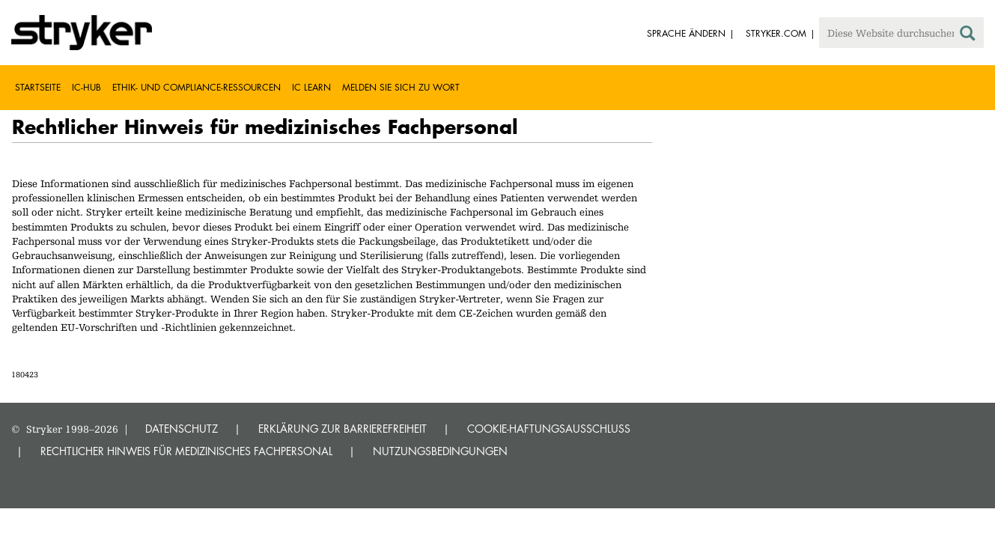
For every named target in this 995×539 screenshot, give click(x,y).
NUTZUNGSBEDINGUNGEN (440, 451)
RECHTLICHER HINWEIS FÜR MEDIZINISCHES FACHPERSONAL (186, 451)
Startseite (38, 87)
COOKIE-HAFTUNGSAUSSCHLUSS (548, 428)
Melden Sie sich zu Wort (401, 87)
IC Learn (311, 87)
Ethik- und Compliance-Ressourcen (196, 87)
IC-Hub (86, 87)
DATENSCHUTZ (181, 428)
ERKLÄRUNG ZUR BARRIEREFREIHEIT (342, 428)
